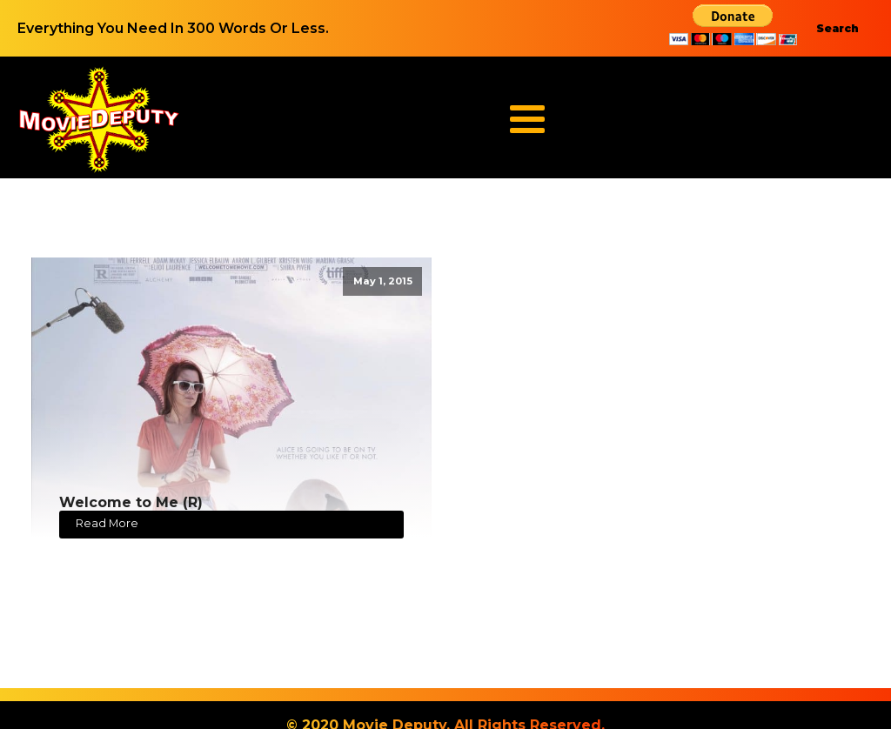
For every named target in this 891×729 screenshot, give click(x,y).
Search (837, 28)
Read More (107, 523)
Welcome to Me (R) (131, 502)
